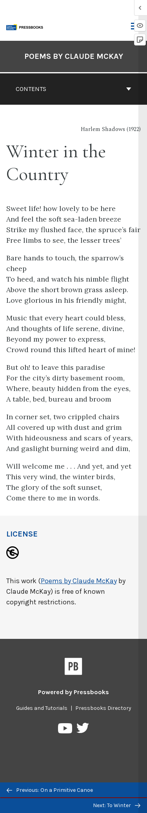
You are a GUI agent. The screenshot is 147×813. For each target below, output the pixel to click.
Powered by (73, 692)
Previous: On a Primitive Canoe (50, 790)
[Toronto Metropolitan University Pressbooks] (26, 26)
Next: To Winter (116, 805)
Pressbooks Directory (103, 708)
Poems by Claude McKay (79, 581)
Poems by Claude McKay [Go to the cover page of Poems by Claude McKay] (73, 56)
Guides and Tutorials (41, 708)
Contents (73, 89)
